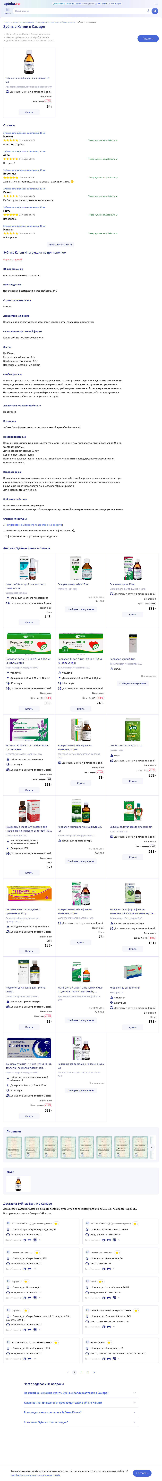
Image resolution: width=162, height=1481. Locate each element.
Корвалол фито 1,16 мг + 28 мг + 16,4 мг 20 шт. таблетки (80, 660)
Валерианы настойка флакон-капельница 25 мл (75, 747)
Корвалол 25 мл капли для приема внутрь (25, 989)
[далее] (151, 1147)
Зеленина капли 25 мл (122, 584)
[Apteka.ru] (11, 4)
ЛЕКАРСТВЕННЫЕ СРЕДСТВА (23, 22)
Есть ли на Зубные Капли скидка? (80, 1422)
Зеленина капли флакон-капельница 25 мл (81, 1065)
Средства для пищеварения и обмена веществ (55, 22)
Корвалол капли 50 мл (122, 658)
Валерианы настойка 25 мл (73, 584)
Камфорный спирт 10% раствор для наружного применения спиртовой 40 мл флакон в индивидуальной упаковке (29, 829)
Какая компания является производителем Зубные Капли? (80, 1403)
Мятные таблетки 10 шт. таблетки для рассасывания (27, 747)
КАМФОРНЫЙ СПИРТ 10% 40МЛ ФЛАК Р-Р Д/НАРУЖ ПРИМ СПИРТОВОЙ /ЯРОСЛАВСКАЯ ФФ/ (80, 990)
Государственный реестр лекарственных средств (34, 524)
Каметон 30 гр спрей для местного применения (25, 586)
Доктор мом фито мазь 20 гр (126, 745)
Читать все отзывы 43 (60, 244)
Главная (7, 22)
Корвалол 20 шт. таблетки (125, 987)
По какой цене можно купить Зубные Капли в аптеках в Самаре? (80, 1393)
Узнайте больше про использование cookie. (35, 1475)
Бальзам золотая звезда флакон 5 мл (131, 826)
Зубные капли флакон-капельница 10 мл (27, 79)
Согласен (142, 1473)
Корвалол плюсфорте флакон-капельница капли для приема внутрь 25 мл (131, 912)
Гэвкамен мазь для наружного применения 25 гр (23, 911)
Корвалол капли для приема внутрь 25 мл (80, 828)
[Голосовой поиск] (148, 11)
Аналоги (148, 38)
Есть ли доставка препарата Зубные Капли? (80, 1412)
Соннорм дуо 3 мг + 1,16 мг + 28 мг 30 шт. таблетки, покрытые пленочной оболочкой (29, 1066)
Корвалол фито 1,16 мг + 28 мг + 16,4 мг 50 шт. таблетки (28, 660)
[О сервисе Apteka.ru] (156, 4)
